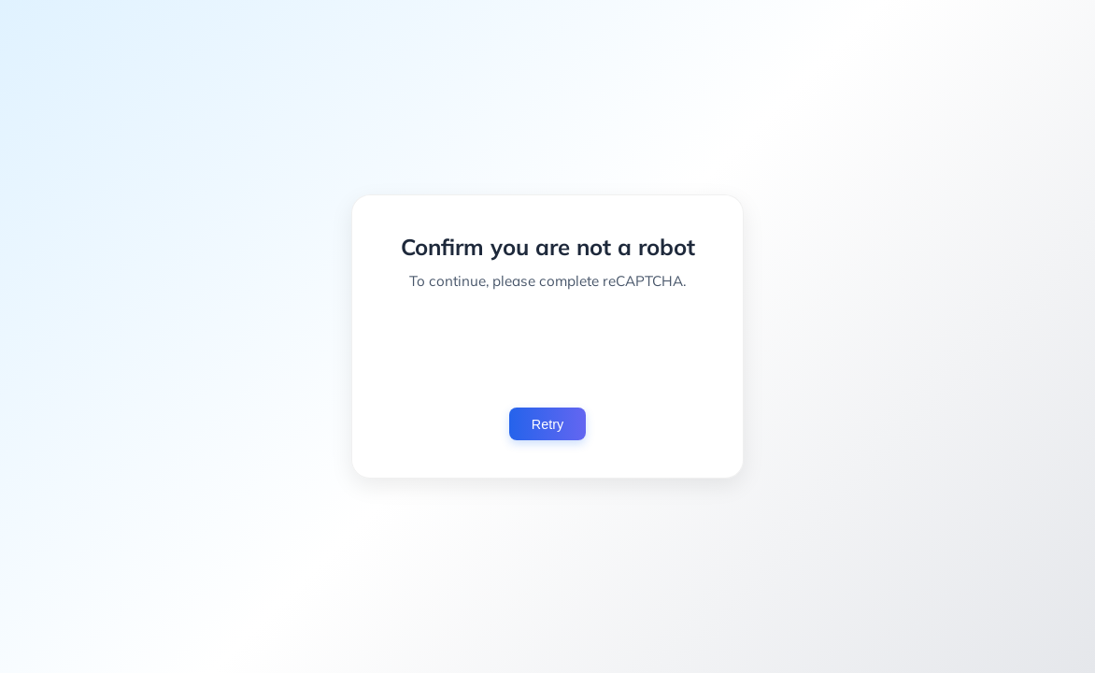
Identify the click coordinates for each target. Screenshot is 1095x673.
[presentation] (547, 348)
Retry (547, 424)
